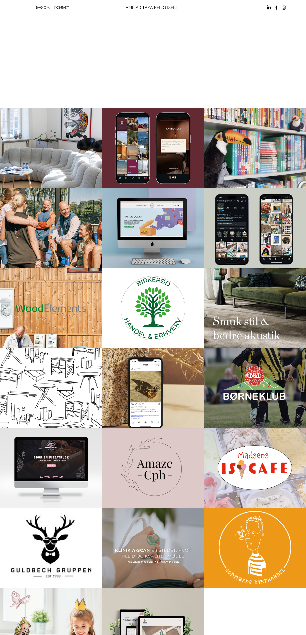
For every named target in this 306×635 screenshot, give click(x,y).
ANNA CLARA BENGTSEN (151, 7)
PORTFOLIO (20, 7)
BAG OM (43, 7)
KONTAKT (61, 7)
